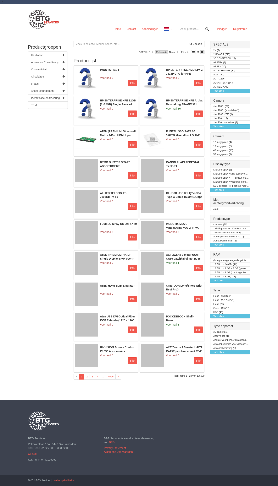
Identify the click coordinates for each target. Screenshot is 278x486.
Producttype (221, 218)
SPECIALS (146, 52)
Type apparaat (223, 326)
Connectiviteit (48, 69)
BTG (112, 442)
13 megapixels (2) (222, 146)
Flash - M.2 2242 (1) (223, 300)
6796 (111, 376)
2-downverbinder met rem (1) (228, 232)
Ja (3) (216, 209)
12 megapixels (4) (222, 142)
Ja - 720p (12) (220, 118)
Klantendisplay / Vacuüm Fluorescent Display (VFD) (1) (231, 182)
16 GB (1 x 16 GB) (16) (225, 264)
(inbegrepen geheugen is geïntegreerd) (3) (231, 260)
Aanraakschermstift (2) (225, 240)
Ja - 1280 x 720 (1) (223, 114)
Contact (131, 28)
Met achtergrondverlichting (228, 201)
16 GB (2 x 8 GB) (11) (224, 276)
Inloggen (222, 28)
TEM (34, 105)
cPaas (48, 84)
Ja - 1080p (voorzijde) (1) (226, 110)
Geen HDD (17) (221, 308)
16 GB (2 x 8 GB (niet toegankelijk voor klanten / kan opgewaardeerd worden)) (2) (231, 272)
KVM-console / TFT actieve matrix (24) (231, 186)
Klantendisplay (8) (222, 169)
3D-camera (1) (220, 332)
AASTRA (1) (219, 62)
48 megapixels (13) (223, 150)
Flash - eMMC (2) (222, 296)
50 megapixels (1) (222, 154)
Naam (174, 52)
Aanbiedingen (150, 28)
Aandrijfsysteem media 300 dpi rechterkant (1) (231, 236)
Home (117, 28)
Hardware (48, 55)
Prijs (185, 52)
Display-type (221, 164)
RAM (216, 254)
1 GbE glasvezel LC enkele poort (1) (231, 228)
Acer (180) (218, 74)
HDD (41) (218, 312)
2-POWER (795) (221, 54)
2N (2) (216, 50)
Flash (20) (218, 304)
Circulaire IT (48, 76)
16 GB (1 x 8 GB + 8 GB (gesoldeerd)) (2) (231, 268)
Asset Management (48, 91)
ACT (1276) (219, 78)
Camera (218, 100)
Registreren (240, 28)
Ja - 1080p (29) (221, 106)
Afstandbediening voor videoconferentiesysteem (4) (231, 344)
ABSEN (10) (219, 66)
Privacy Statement (115, 448)
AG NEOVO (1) (221, 86)
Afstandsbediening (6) (224, 348)
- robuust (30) (220, 224)
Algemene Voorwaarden (118, 451)
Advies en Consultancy (48, 62)
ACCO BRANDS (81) (224, 70)
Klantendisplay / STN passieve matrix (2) (231, 173)
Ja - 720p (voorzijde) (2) (225, 122)
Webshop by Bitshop (64, 480)
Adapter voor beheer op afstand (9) (231, 340)
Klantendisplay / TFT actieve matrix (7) (231, 177)
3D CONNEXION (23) (224, 58)
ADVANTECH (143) (223, 82)
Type (216, 290)
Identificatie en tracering (48, 98)
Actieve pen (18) (221, 336)
